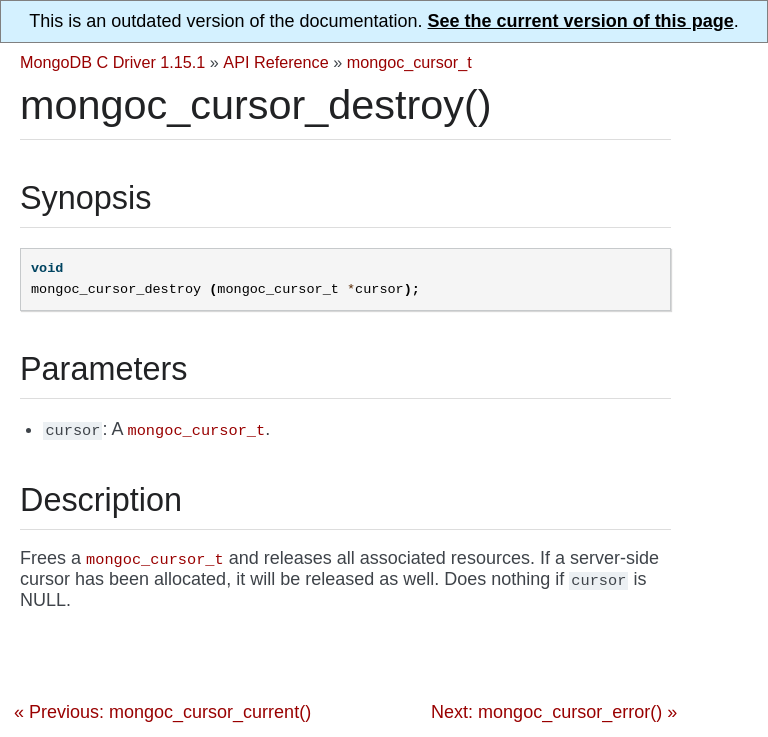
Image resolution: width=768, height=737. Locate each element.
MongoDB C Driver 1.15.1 (112, 62)
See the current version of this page (581, 21)
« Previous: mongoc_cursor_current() (162, 712)
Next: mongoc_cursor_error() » (554, 712)
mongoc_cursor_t (409, 62)
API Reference (275, 62)
